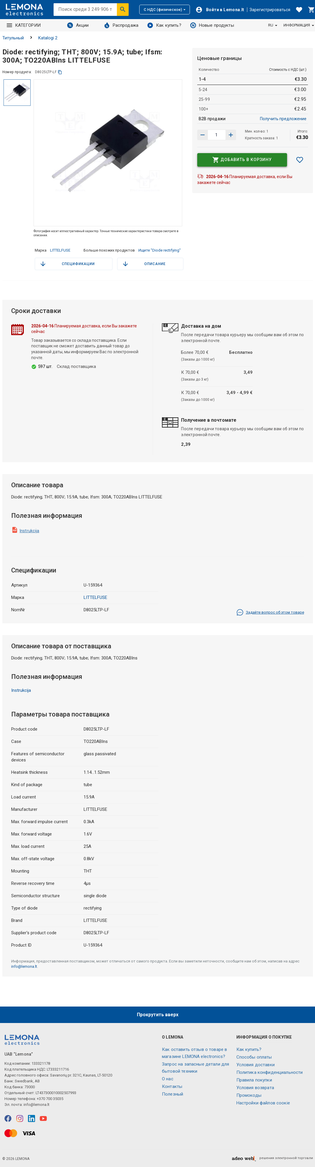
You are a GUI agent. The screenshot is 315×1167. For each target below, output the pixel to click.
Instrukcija (29, 530)
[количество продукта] (217, 135)
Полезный (172, 1094)
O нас (167, 1078)
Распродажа (121, 25)
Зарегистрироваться (270, 9)
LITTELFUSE (60, 250)
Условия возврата (255, 1087)
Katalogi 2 (47, 38)
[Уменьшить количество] (231, 135)
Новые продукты (212, 25)
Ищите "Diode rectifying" (159, 250)
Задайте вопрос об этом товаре (270, 612)
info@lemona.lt (24, 966)
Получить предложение (283, 118)
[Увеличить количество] (202, 135)
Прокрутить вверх (157, 1014)
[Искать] (123, 9)
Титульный (13, 38)
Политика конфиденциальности (269, 1072)
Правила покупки (254, 1080)
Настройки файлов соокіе (263, 1103)
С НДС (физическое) (164, 9)
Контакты (172, 1086)
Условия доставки (255, 1064)
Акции (78, 25)
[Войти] (220, 10)
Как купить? (164, 25)
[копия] (60, 72)
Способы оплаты (254, 1057)
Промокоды (248, 1095)
